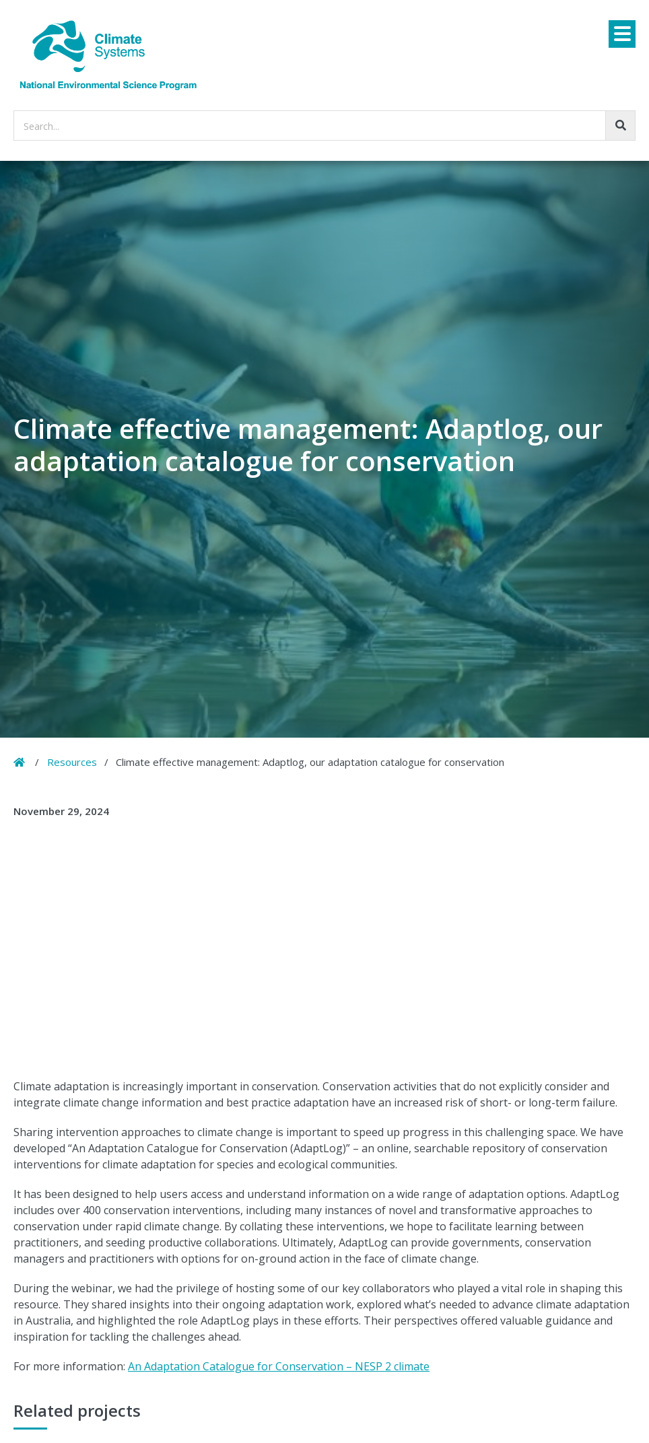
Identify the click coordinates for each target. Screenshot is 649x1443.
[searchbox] (324, 125)
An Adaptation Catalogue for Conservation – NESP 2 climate (279, 1366)
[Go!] (620, 125)
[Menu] (622, 34)
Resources (72, 762)
